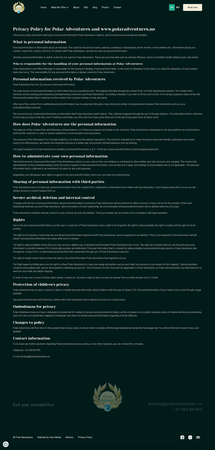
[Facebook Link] (182, 437)
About (76, 7)
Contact (117, 7)
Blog (95, 7)
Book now (193, 7)
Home (44, 7)
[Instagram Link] (190, 437)
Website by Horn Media (49, 437)
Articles (69, 437)
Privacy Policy (85, 437)
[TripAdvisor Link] (198, 437)
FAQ (86, 7)
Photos (105, 7)
